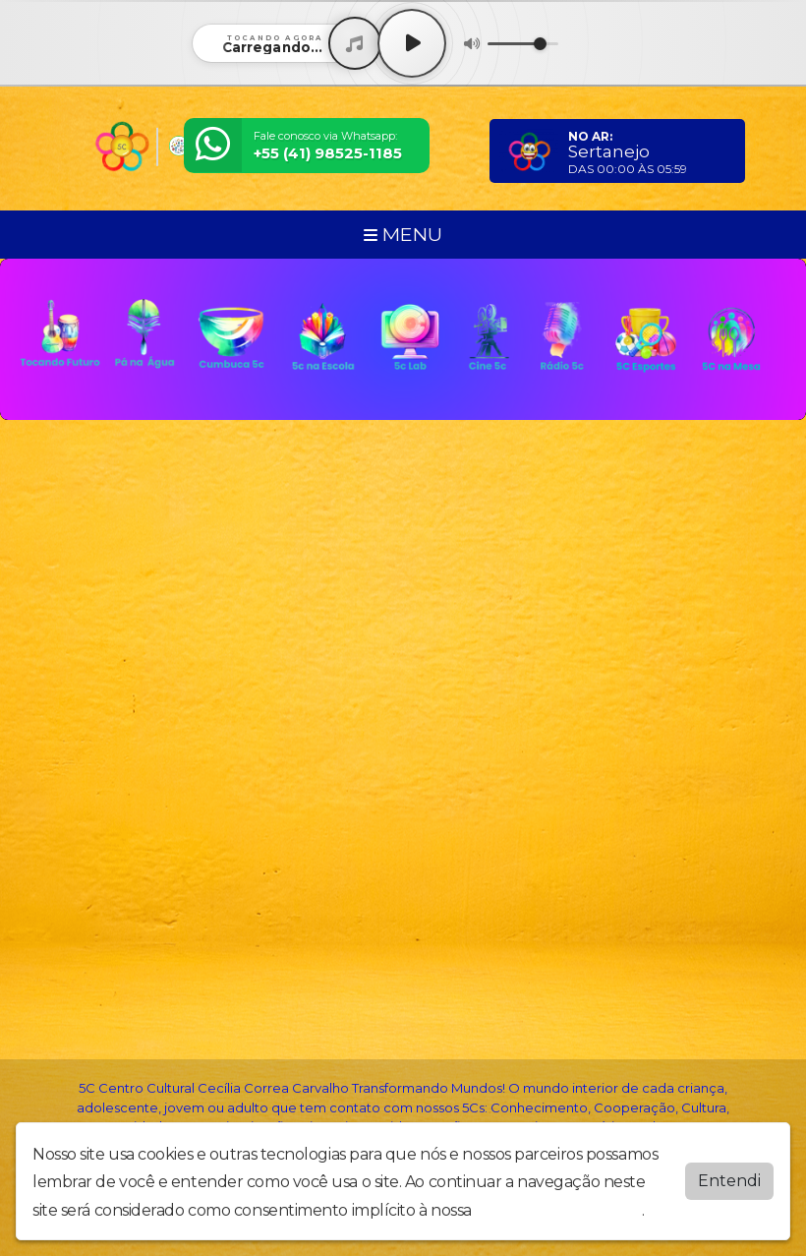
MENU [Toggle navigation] (403, 234)
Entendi (729, 1180)
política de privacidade (558, 1210)
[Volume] (523, 43)
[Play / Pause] (411, 43)
